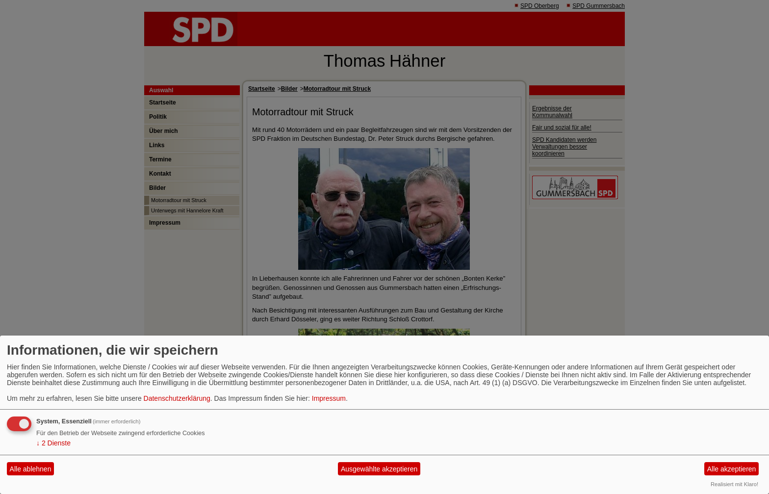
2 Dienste (53, 443)
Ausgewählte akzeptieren (379, 469)
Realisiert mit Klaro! (734, 484)
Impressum (329, 398)
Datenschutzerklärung (177, 398)
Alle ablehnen (30, 469)
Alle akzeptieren (731, 469)
